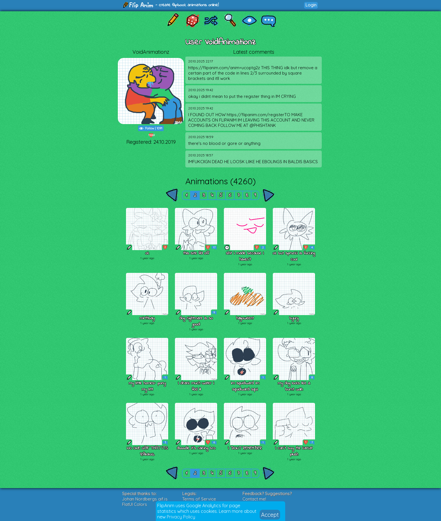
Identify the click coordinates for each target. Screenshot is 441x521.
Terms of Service (199, 499)
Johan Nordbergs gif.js (145, 499)
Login (310, 5)
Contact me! (254, 499)
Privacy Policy (181, 517)
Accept (270, 514)
